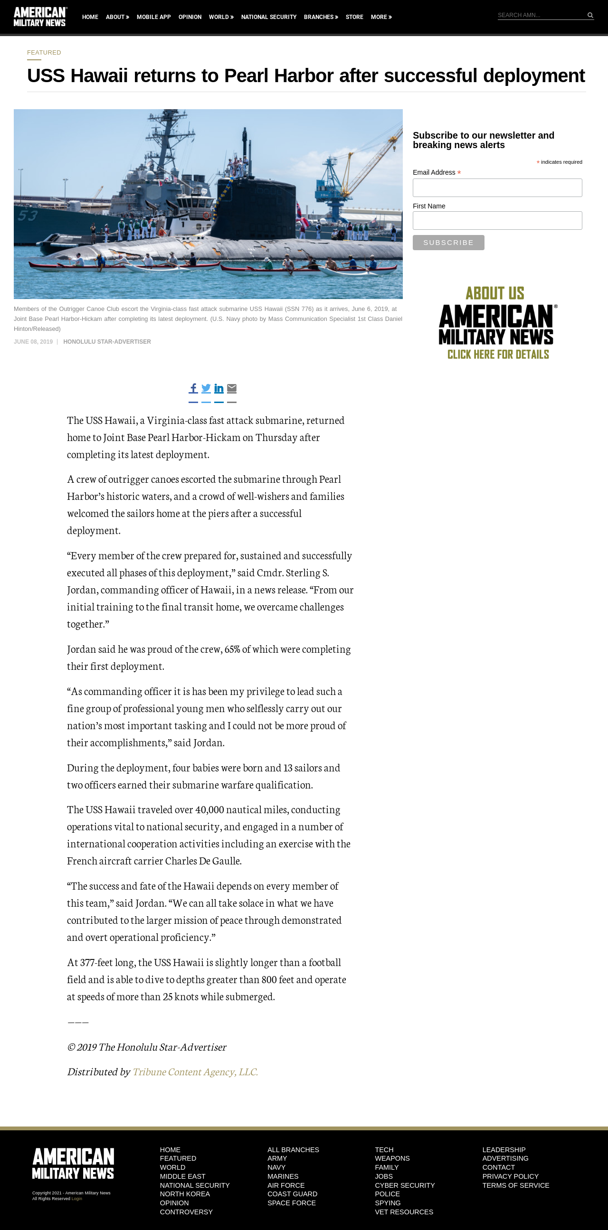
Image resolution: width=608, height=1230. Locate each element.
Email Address (437, 172)
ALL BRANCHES (293, 1150)
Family (387, 1167)
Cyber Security (405, 1185)
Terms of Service (516, 1185)
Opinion (190, 17)
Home (90, 17)
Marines (283, 1176)
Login (77, 1198)
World (219, 17)
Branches (318, 17)
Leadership (504, 1150)
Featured (44, 52)
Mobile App (154, 17)
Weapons (392, 1158)
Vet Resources (404, 1212)
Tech (384, 1150)
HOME (170, 1150)
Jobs (384, 1176)
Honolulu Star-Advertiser (107, 341)
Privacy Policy (511, 1176)
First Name (429, 206)
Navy (276, 1167)
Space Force (291, 1203)
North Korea (185, 1194)
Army (277, 1158)
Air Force (285, 1185)
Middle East (183, 1176)
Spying (387, 1203)
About (115, 17)
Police (387, 1194)
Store (354, 17)
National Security (268, 17)
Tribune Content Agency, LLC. (198, 1070)
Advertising (506, 1158)
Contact (499, 1167)
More (379, 17)
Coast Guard (292, 1194)
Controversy (186, 1212)
